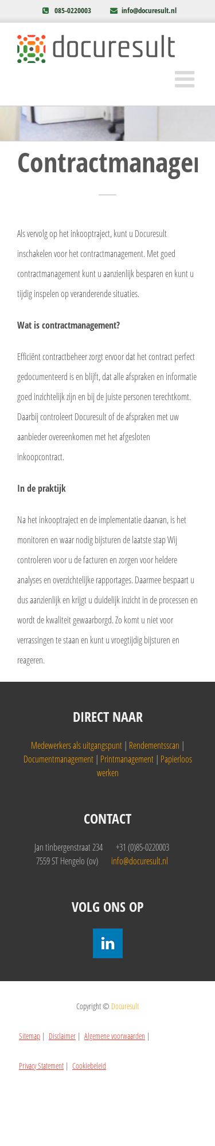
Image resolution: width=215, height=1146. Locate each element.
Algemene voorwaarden (114, 1035)
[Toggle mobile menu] (186, 79)
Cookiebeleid (89, 1065)
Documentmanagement (58, 759)
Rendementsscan (154, 745)
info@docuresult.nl (149, 10)
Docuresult (125, 1006)
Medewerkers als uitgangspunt (76, 745)
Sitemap (29, 1035)
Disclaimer (62, 1035)
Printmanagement (127, 759)
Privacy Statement (41, 1065)
